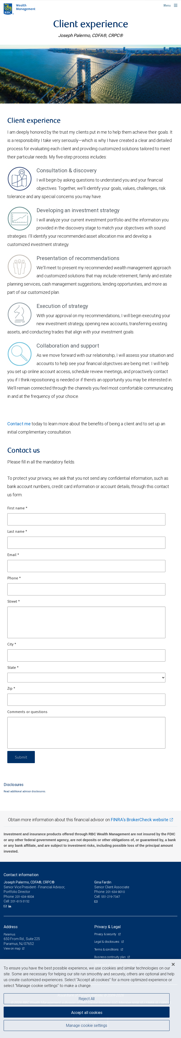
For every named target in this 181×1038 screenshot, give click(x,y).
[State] (86, 677)
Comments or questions (27, 712)
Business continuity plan (110, 957)
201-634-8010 (115, 892)
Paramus (9, 934)
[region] (90, 998)
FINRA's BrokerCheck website (139, 819)
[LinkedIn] (10, 906)
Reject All (87, 998)
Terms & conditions (106, 949)
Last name (17, 532)
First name (17, 508)
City (11, 644)
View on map (12, 948)
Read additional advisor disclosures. (25, 791)
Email (13, 555)
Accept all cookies (86, 1012)
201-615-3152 (19, 901)
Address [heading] (11, 926)
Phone (14, 578)
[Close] (173, 964)
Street (13, 602)
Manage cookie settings (86, 1025)
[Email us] (6, 906)
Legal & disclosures (107, 942)
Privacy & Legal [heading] (107, 926)
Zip (11, 689)
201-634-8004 (24, 897)
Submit (21, 757)
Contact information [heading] (21, 874)
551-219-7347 (110, 897)
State (13, 668)
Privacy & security (105, 934)
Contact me (19, 424)
